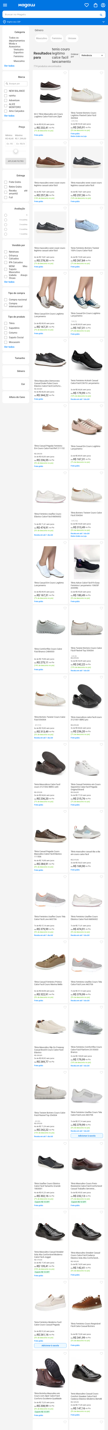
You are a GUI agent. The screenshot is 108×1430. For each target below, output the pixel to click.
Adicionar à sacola (87, 1136)
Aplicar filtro (16, 161)
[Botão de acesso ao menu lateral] (5, 5)
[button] (101, 15)
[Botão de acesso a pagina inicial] (49, 5)
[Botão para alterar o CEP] (54, 22)
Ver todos (9, 65)
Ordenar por (74, 55)
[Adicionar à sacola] (87, 1135)
